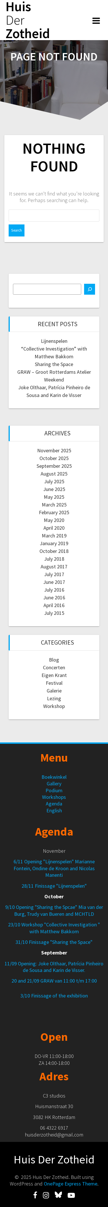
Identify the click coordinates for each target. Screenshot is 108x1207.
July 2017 (54, 574)
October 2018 (54, 551)
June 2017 (54, 582)
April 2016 (54, 605)
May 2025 (54, 497)
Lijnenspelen (54, 341)
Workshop (54, 706)
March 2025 (54, 504)
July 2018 (54, 558)
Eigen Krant (54, 675)
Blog (54, 659)
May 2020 (54, 520)
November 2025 (54, 450)
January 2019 (54, 543)
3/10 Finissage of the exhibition (54, 995)
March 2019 (54, 535)
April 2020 (54, 528)
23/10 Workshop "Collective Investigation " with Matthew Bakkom (54, 927)
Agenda (54, 803)
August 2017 (54, 566)
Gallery (54, 783)
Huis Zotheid (27, 20)
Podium (54, 790)
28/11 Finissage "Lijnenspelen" (54, 886)
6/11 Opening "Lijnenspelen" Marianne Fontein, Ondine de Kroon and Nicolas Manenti (54, 868)
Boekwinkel (54, 777)
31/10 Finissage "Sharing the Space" (54, 942)
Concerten (54, 667)
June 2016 (54, 597)
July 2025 (54, 481)
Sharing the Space (54, 364)
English (54, 810)
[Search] (89, 289)
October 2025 (54, 458)
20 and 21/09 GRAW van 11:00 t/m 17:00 (54, 980)
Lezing (54, 698)
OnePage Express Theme (70, 1183)
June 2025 (54, 489)
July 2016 (54, 589)
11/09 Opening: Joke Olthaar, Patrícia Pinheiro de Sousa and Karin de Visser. (54, 966)
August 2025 (54, 473)
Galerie (54, 690)
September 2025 (54, 466)
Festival (54, 683)
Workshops (54, 797)
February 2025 (54, 512)
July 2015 (54, 613)
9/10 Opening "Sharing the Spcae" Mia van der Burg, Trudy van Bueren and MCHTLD (54, 910)
